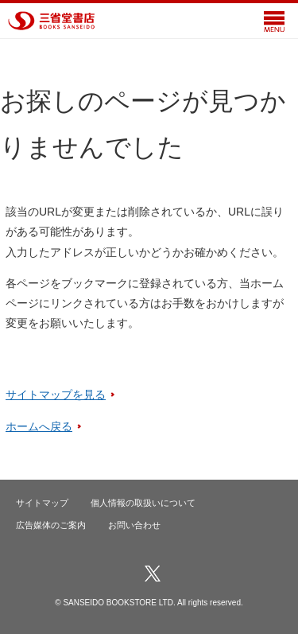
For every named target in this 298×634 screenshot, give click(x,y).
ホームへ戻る (39, 426)
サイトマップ (42, 503)
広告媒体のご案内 (51, 525)
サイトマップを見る (56, 394)
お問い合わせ (134, 525)
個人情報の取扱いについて (143, 503)
